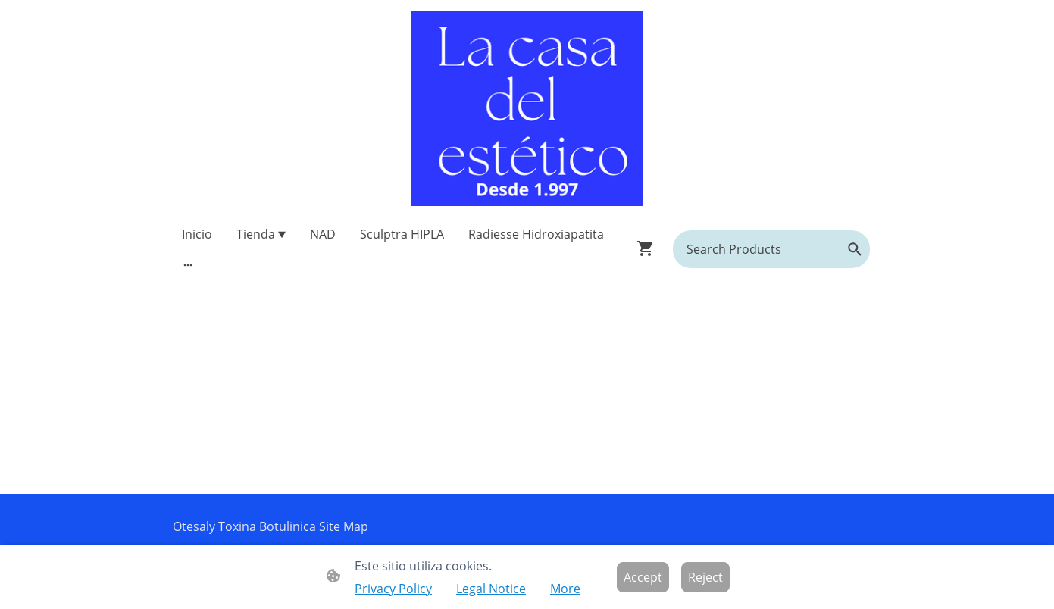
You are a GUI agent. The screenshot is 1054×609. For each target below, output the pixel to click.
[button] (855, 249)
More (565, 588)
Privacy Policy (393, 588)
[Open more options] (188, 264)
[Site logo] (527, 108)
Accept (643, 577)
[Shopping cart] (648, 248)
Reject (705, 577)
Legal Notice (491, 588)
